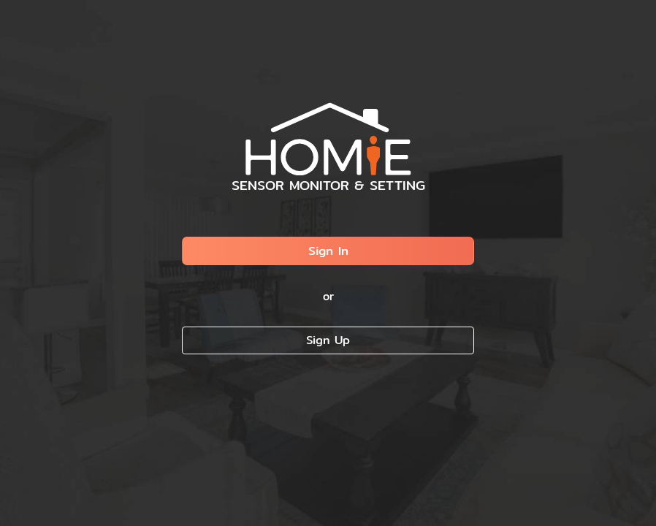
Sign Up (328, 340)
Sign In (328, 250)
